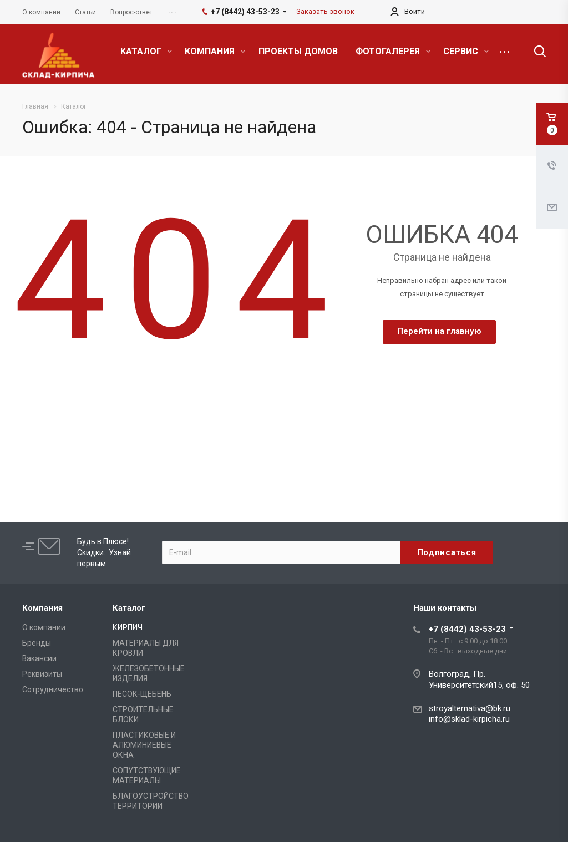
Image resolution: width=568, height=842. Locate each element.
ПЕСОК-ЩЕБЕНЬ (142, 693)
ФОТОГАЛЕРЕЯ (393, 51)
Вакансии (39, 658)
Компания (42, 608)
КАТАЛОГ (146, 51)
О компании (43, 627)
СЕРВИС (466, 51)
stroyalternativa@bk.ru (469, 708)
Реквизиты (42, 673)
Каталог (129, 608)
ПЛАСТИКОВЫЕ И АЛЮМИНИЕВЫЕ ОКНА (144, 745)
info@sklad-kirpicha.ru (469, 719)
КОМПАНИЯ (215, 51)
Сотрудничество (52, 689)
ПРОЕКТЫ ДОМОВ (298, 51)
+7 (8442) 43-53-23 (467, 629)
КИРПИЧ (128, 627)
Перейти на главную (439, 331)
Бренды (36, 642)
